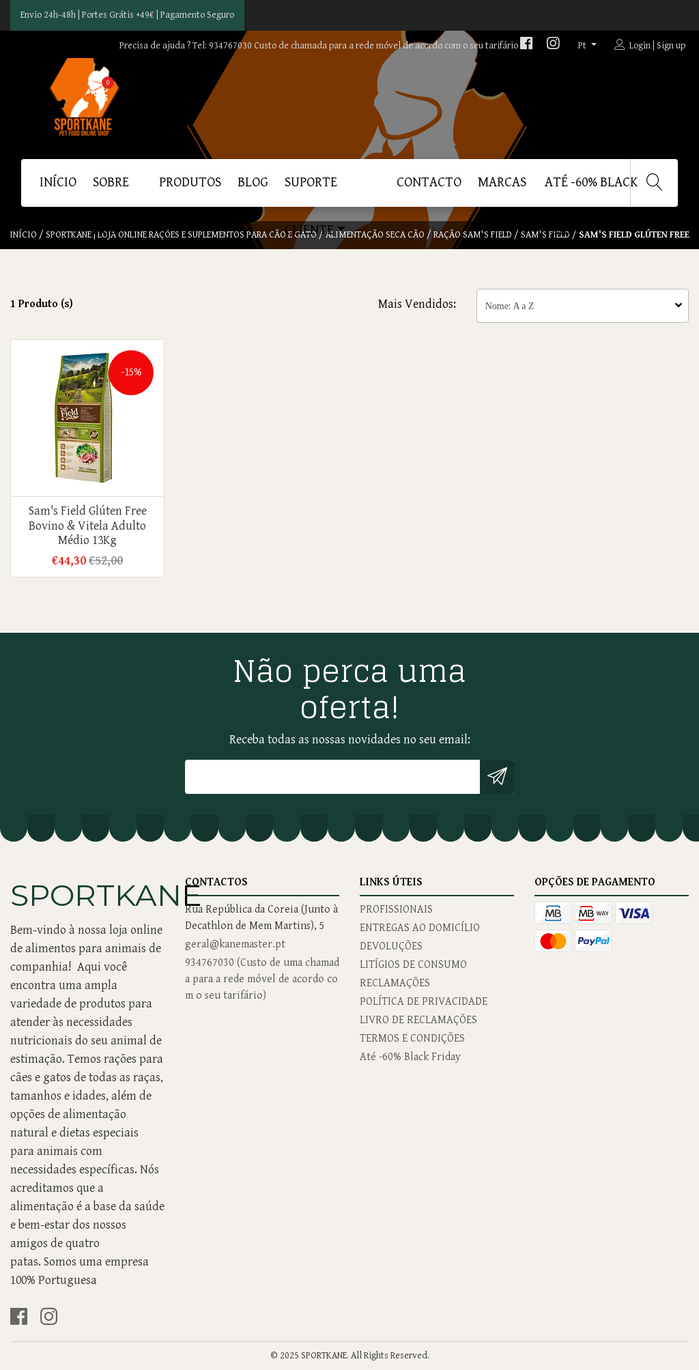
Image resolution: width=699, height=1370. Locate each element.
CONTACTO (429, 182)
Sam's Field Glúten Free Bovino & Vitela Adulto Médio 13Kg (87, 525)
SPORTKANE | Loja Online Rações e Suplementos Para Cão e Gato (181, 234)
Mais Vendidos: (417, 304)
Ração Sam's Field (472, 234)
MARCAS (502, 182)
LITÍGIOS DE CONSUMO (413, 964)
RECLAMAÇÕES (395, 983)
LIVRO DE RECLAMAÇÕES (418, 1020)
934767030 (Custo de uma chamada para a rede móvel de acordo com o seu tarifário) (262, 979)
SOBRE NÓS (111, 191)
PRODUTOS (190, 182)
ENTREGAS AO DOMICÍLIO (420, 928)
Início (58, 182)
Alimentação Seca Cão (375, 234)
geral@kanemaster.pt (235, 944)
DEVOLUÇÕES (391, 946)
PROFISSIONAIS (396, 909)
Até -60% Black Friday (591, 191)
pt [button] (583, 45)
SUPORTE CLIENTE (311, 191)
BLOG (253, 182)
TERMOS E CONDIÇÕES (412, 1038)
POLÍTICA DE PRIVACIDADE (423, 1001)
